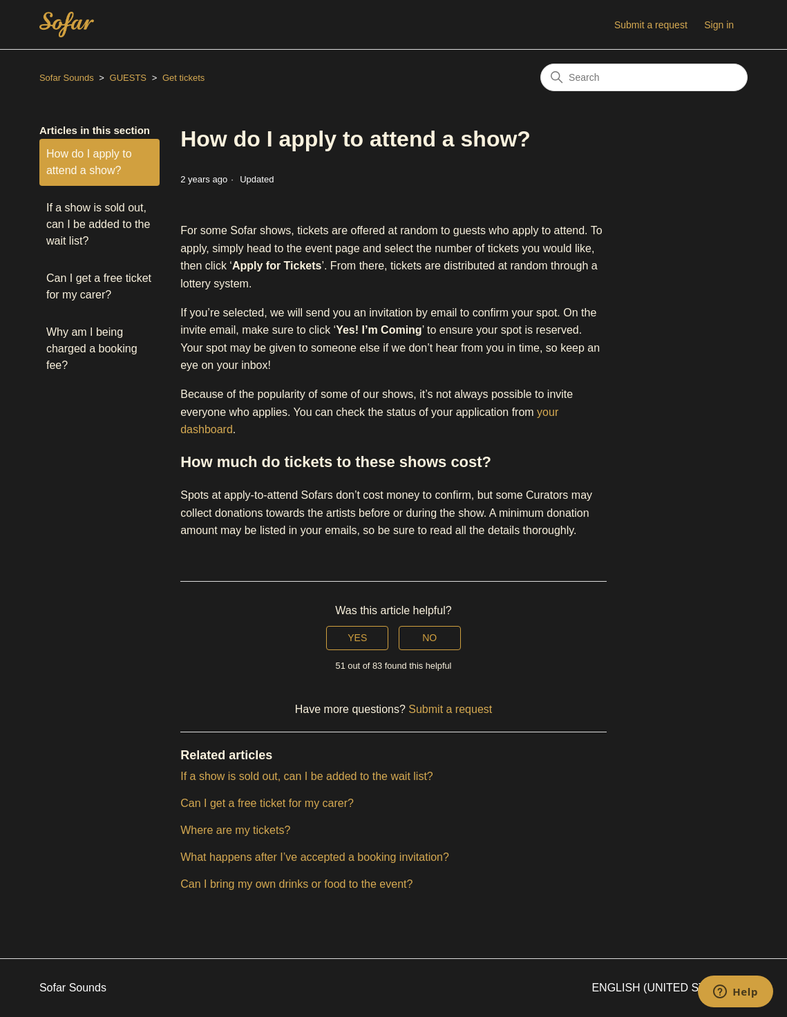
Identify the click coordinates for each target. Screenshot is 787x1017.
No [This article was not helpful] (429, 637)
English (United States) (669, 988)
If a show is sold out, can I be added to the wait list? (98, 224)
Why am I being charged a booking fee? (92, 348)
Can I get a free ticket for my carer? (98, 286)
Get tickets (183, 78)
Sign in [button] (719, 24)
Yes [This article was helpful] (357, 637)
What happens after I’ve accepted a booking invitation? (314, 857)
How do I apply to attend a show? (89, 162)
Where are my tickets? (235, 830)
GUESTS (128, 78)
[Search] (644, 77)
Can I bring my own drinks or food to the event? (296, 884)
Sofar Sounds (66, 78)
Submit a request (651, 24)
